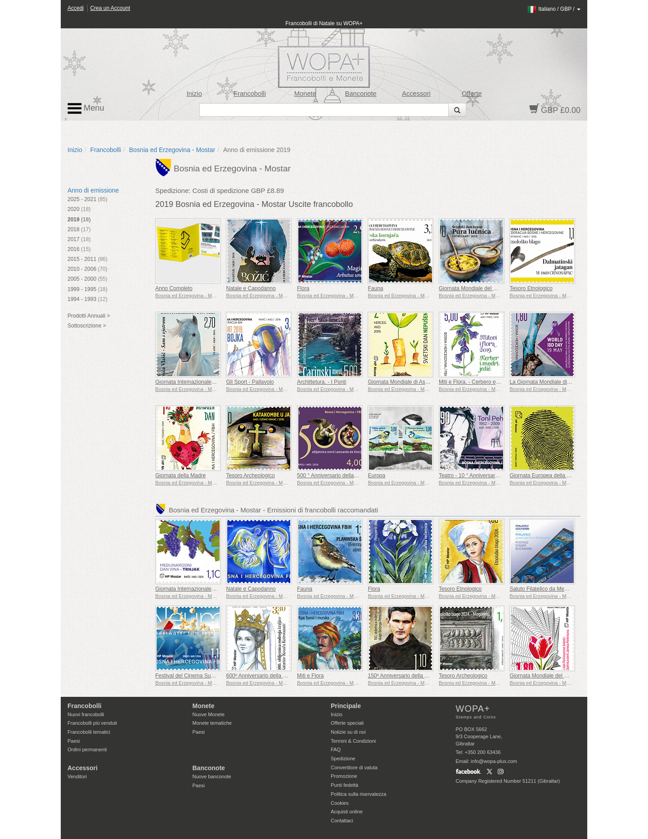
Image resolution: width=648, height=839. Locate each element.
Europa (376, 475)
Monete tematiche (212, 723)
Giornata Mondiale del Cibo (471, 288)
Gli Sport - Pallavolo (250, 382)
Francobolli (250, 93)
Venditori (77, 776)
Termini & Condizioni (353, 741)
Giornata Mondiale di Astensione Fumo (414, 382)
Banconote (361, 93)
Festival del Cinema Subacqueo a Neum (203, 676)
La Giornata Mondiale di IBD (543, 382)
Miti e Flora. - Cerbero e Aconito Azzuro (486, 382)
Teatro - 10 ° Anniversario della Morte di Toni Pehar (500, 475)
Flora (303, 288)
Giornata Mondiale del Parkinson (548, 676)
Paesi (74, 741)
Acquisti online (347, 811)
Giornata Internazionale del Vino (193, 589)
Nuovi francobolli (86, 714)
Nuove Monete (209, 714)
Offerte (472, 93)
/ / (553, 9)
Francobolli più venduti (92, 723)
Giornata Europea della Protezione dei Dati (560, 475)
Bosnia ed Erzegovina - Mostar (172, 149)
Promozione (344, 776)
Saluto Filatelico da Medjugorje (546, 589)
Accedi (76, 8)
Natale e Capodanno (250, 288)
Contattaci (342, 820)
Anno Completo (174, 288)
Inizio (194, 93)
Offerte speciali (347, 723)
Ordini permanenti (87, 749)
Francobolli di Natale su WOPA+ (324, 23)
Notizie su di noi (348, 732)
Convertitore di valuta (354, 767)
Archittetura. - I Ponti (321, 382)
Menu (86, 108)
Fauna (375, 288)
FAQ (336, 749)
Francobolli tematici (89, 732)
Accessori (416, 93)
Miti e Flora (310, 676)
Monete (305, 93)
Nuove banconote (212, 776)
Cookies (340, 803)
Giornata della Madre (180, 475)
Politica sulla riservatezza (359, 794)
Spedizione (343, 758)
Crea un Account (110, 8)
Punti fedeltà (344, 785)
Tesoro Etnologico (530, 288)
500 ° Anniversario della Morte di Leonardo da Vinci (358, 475)
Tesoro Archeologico (250, 475)
